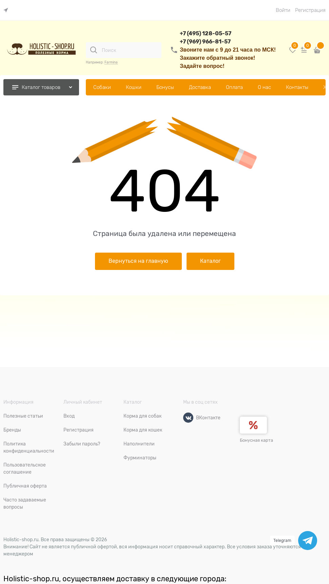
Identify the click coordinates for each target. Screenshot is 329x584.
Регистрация (310, 10)
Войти (283, 10)
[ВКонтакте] (188, 418)
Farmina (111, 62)
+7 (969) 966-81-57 (205, 41)
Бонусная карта (256, 440)
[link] (7, 10)
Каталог (210, 261)
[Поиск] (93, 50)
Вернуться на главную (138, 261)
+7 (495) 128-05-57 (205, 33)
